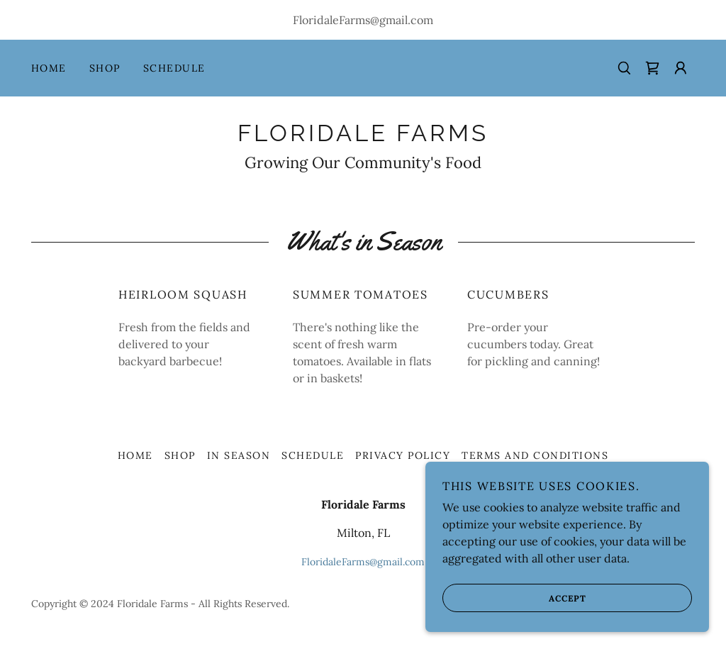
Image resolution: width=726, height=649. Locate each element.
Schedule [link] (174, 68)
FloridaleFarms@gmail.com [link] (363, 20)
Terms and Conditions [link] (535, 455)
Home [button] (135, 455)
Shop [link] (105, 68)
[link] (652, 68)
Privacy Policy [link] (402, 455)
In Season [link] (238, 455)
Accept (514, 618)
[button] (680, 68)
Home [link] (49, 68)
